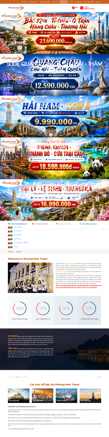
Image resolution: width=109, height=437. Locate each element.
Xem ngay (54, 29)
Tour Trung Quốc (18, 227)
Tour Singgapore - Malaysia (21, 242)
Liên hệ (97, 2)
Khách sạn (55, 2)
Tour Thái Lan (17, 239)
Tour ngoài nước (38, 400)
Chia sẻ (99, 377)
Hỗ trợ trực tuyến (88, 2)
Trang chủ (24, 2)
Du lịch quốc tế (33, 2)
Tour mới (16, 246)
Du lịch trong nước (45, 2)
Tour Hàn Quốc (18, 231)
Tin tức (71, 2)
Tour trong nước (14, 400)
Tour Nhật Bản (17, 235)
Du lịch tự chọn (61, 400)
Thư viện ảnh (78, 2)
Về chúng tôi (63, 2)
